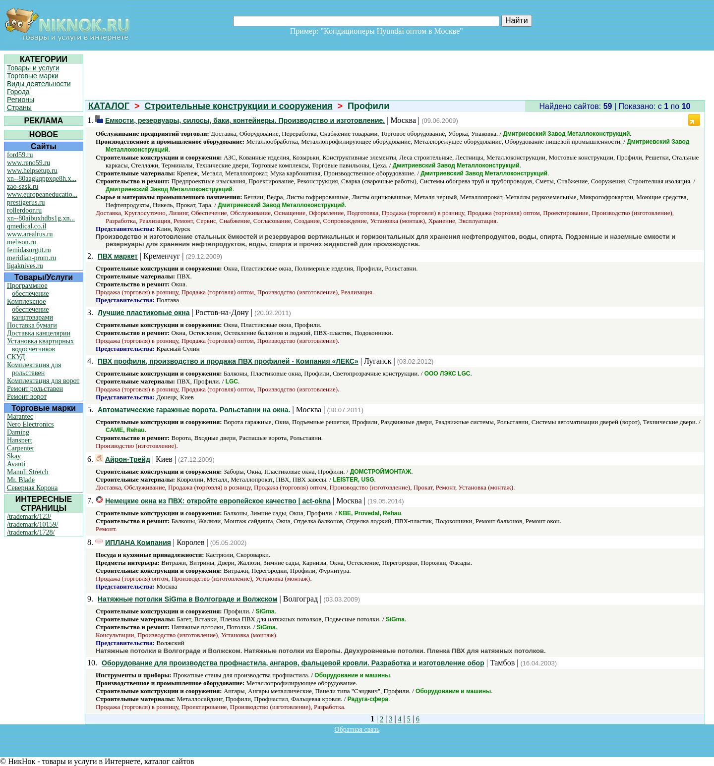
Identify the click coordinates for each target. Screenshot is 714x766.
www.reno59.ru (28, 162)
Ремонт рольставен (35, 388)
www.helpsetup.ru (32, 170)
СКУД (16, 357)
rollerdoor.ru (24, 210)
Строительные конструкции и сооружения (239, 106)
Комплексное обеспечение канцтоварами (30, 309)
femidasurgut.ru (29, 250)
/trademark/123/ (29, 516)
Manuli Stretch (28, 472)
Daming (18, 432)
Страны (19, 107)
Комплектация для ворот (43, 380)
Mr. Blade (21, 480)
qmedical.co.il (26, 226)
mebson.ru (21, 242)
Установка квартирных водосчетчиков (40, 345)
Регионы (20, 100)
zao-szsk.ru (22, 186)
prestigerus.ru (26, 202)
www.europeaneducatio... (42, 194)
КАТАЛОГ (108, 106)
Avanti (16, 464)
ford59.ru (20, 155)
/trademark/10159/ (32, 524)
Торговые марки (33, 76)
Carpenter (20, 448)
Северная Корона (32, 488)
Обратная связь (357, 729)
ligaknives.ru (25, 266)
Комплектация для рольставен (34, 369)
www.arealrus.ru (30, 234)
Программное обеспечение (28, 289)
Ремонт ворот (27, 396)
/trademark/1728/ (31, 532)
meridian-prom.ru (31, 258)
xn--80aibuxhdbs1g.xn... (41, 218)
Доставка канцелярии (38, 333)
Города (18, 92)
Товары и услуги (33, 68)
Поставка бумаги (32, 325)
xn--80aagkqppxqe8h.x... (41, 178)
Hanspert (19, 440)
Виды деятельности (39, 84)
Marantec (20, 416)
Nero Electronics (30, 424)
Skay (14, 456)
